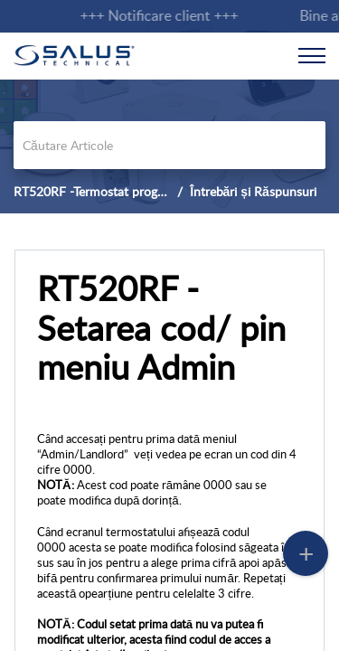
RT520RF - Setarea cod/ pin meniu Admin (161, 328)
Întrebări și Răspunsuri (253, 191)
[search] (169, 145)
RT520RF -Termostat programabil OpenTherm (140, 191)
